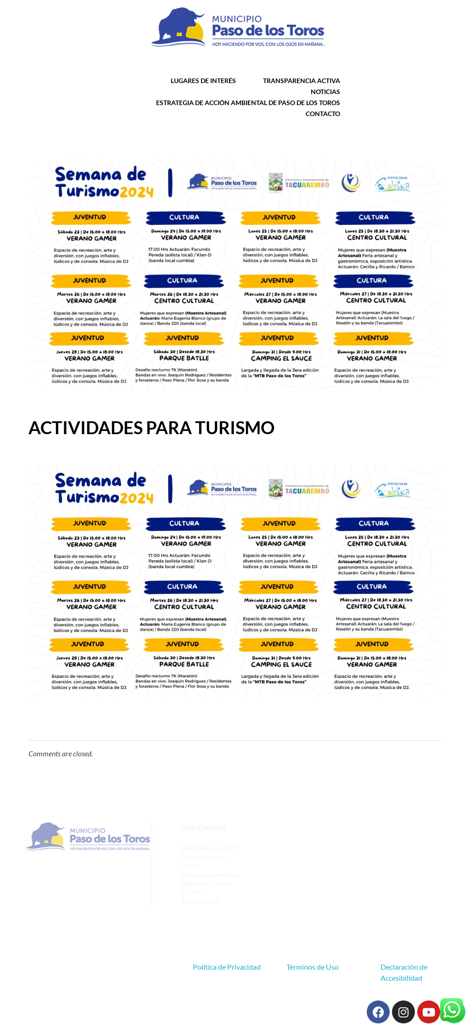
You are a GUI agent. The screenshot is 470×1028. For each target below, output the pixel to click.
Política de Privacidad (227, 966)
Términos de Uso (312, 966)
